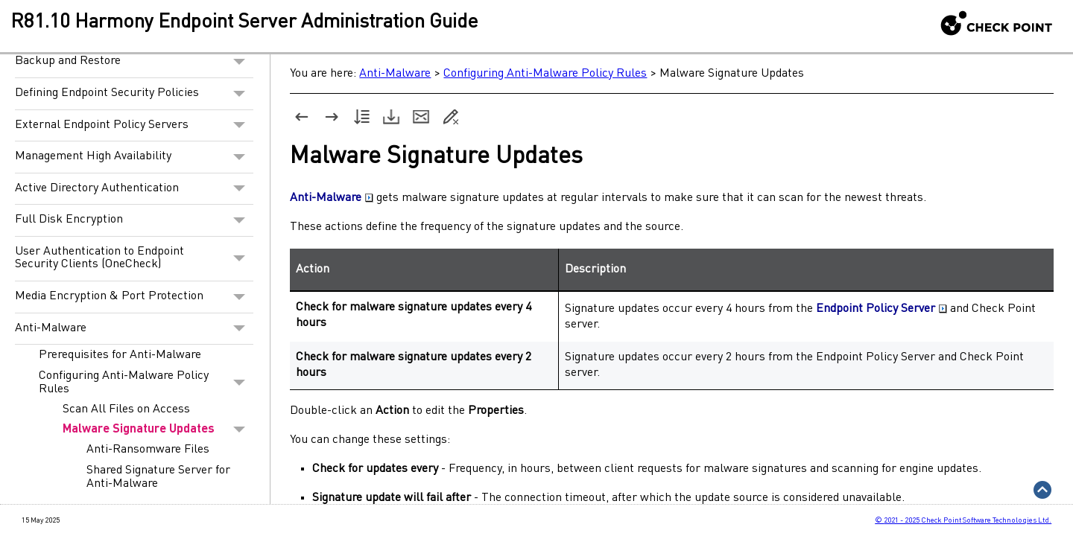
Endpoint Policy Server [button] (881, 309)
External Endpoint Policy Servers (134, 125)
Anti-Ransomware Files (147, 450)
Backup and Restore (134, 61)
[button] (239, 61)
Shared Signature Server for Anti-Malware (158, 477)
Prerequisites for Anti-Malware (120, 355)
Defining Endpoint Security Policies (134, 93)
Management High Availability (134, 157)
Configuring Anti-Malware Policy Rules (146, 383)
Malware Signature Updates (158, 430)
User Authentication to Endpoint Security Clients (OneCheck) (134, 259)
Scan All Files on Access (126, 409)
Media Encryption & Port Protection (134, 297)
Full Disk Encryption (134, 220)
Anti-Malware (134, 329)
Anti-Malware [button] (331, 198)
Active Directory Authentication (134, 189)
